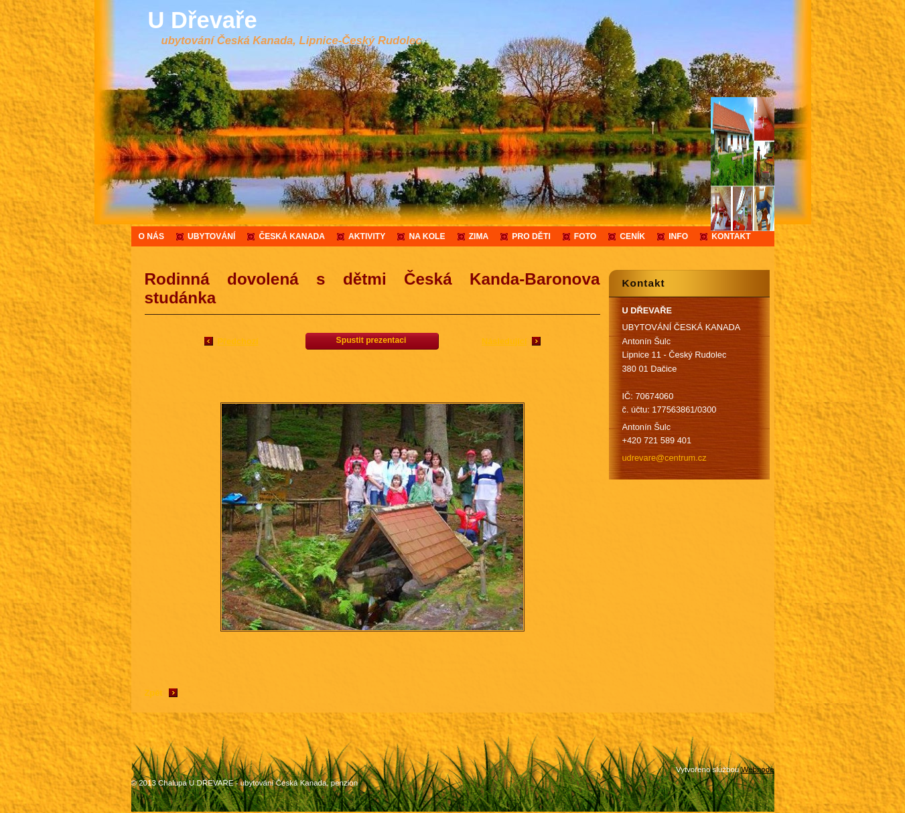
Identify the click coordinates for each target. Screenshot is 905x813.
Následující (504, 341)
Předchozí (238, 341)
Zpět (154, 693)
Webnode (757, 769)
